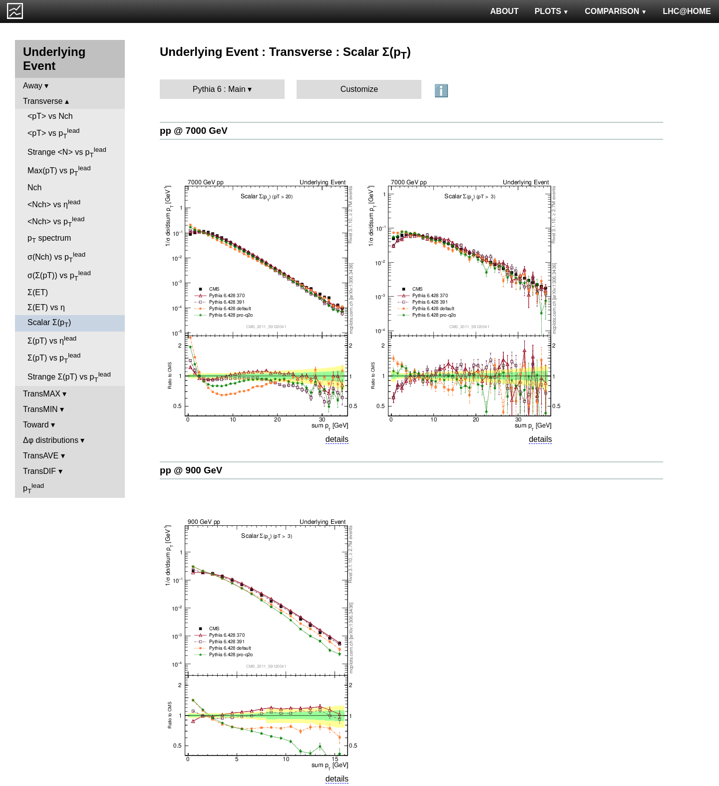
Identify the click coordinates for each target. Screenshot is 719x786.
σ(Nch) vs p (56, 257)
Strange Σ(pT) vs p (69, 377)
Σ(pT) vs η (51, 340)
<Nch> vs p (55, 221)
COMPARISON (616, 11)
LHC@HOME (687, 11)
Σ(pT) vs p (53, 358)
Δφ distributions (50, 440)
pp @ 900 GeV (191, 470)
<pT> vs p (53, 133)
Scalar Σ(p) (49, 323)
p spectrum (49, 239)
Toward (36, 424)
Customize (359, 89)
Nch (34, 187)
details (337, 439)
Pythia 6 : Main (219, 89)
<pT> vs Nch (50, 116)
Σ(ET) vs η (46, 307)
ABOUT (504, 11)
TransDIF (39, 471)
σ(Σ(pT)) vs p (59, 275)
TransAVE (40, 455)
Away (32, 85)
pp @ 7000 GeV (194, 130)
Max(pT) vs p (59, 170)
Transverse (42, 101)
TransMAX (41, 394)
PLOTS (552, 11)
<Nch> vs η (53, 203)
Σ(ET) (37, 292)
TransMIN (40, 409)
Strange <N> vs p (66, 152)
